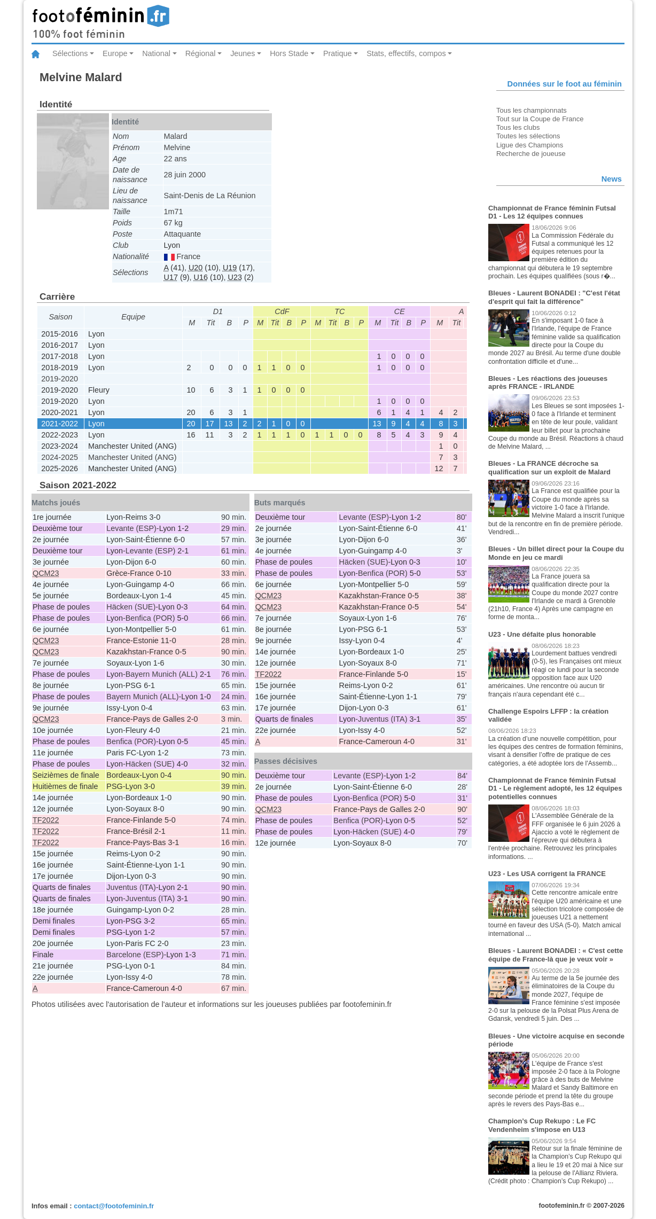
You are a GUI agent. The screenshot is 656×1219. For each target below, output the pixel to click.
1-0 (205, 696)
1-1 (179, 865)
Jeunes (242, 53)
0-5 (183, 741)
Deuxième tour (58, 528)
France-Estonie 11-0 (141, 640)
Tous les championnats (531, 110)
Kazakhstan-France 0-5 (146, 651)
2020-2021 (59, 412)
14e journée (53, 797)
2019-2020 (59, 390)
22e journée (53, 977)
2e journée (51, 539)
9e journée (51, 708)
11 (210, 435)
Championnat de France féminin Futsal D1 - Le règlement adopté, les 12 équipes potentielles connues (555, 788)
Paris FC (121, 752)
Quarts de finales (62, 887)
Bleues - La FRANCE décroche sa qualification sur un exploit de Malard (549, 467)
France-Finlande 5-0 (141, 820)
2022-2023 (59, 435)
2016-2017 (59, 345)
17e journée (53, 876)
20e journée (53, 943)
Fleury (99, 390)
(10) (203, 267)
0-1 (149, 966)
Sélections (70, 53)
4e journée (51, 584)
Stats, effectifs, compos (406, 53)
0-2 (155, 853)
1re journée (52, 517)
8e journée (51, 685)
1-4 (165, 595)
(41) (174, 267)
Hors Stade (289, 53)
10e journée (53, 730)
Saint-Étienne (148, 539)
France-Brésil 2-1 (135, 831)
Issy (113, 708)
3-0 (155, 517)
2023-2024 (59, 446)
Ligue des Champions (529, 145)
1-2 (183, 528)
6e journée (51, 629)
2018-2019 (59, 367)
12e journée (53, 808)
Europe (115, 53)
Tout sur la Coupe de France (539, 119)
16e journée (53, 865)
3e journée (51, 562)
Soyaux (119, 663)
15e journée (53, 853)
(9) (177, 277)
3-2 (149, 921)
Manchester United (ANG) (132, 446)
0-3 (182, 607)
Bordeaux (122, 595)
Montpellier (144, 629)
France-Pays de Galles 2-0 (152, 719)
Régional (200, 53)
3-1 (182, 898)
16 (191, 435)
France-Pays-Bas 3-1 (142, 842)
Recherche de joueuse (531, 154)
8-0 (159, 808)
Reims (136, 517)
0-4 (146, 708)
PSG (134, 685)
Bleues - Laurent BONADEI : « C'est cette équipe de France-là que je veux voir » (555, 955)
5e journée (51, 595)
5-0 (183, 618)
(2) (241, 277)
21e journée (53, 966)
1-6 (159, 663)
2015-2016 (59, 334)
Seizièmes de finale (66, 775)
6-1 (149, 685)
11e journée (53, 752)
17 (210, 423)
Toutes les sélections (528, 136)
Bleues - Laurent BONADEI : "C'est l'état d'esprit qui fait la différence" (554, 297)
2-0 (163, 943)
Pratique (337, 53)
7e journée (51, 663)
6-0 (179, 539)
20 (191, 412)
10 (191, 390)
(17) (238, 267)
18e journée (53, 909)
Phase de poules (61, 607)
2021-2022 (59, 423)
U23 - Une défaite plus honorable (542, 634)
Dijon (134, 562)
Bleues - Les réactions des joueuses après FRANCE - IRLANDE (547, 382)
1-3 (190, 954)
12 (439, 468)
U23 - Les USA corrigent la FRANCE (547, 874)
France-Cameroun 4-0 (144, 988)
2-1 (183, 550)
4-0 (168, 584)
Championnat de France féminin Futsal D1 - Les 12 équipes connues (552, 212)
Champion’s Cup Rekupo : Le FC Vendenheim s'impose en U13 (542, 1125)
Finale (43, 954)
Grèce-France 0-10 (138, 573)
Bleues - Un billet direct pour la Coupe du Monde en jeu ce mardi (556, 553)
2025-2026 (59, 468)
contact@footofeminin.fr (114, 1206)
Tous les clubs (518, 127)
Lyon (172, 245)
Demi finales (54, 921)
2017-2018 (59, 356)
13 (228, 423)
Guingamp (143, 584)
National (156, 53)
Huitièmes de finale (65, 786)
